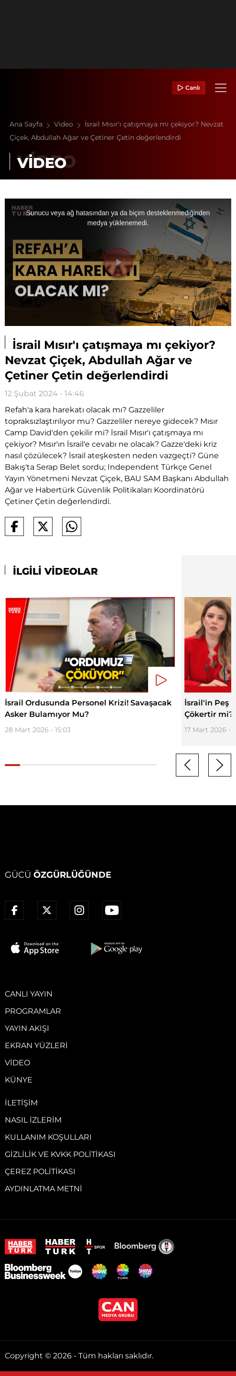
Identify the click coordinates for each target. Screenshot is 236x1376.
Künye (18, 1079)
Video (69, 124)
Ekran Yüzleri (36, 1045)
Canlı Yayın (29, 993)
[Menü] (220, 87)
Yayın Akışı (27, 1028)
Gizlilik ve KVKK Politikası (60, 1154)
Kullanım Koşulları (48, 1137)
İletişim (21, 1102)
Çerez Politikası (40, 1171)
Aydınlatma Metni (43, 1188)
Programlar (33, 1011)
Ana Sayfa (32, 124)
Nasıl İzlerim (33, 1119)
